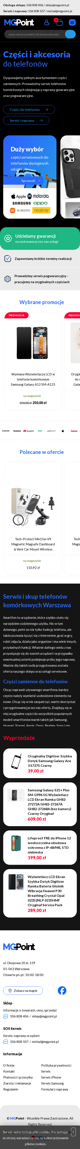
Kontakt (9, 1071)
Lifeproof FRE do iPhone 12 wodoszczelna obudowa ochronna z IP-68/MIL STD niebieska (49, 845)
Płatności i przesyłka (18, 1077)
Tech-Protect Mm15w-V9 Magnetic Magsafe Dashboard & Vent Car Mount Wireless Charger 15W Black (33, 544)
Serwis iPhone (51, 1077)
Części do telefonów (25, 109)
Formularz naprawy (54, 1089)
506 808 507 (36, 11)
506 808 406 (34, 5)
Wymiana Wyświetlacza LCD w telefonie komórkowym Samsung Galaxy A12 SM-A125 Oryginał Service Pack (33, 379)
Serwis (46, 1071)
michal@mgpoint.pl (59, 11)
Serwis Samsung (52, 1083)
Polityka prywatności (56, 1065)
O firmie (9, 1065)
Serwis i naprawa (22, 120)
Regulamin (10, 1089)
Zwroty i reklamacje (17, 1083)
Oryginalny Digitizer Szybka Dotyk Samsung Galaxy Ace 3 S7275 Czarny (50, 760)
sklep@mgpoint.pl (57, 5)
